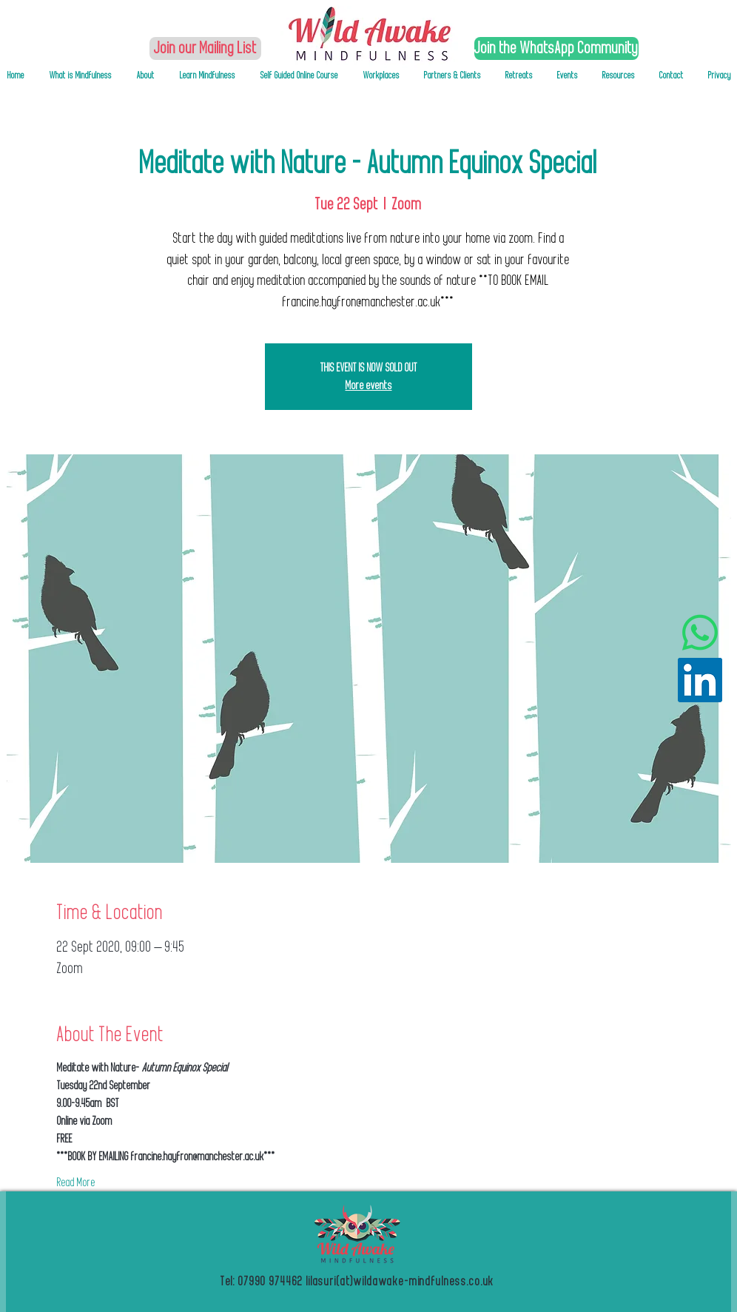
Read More (76, 1182)
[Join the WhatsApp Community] (556, 48)
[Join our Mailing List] (205, 48)
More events (369, 385)
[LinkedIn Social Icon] (700, 680)
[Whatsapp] (700, 632)
